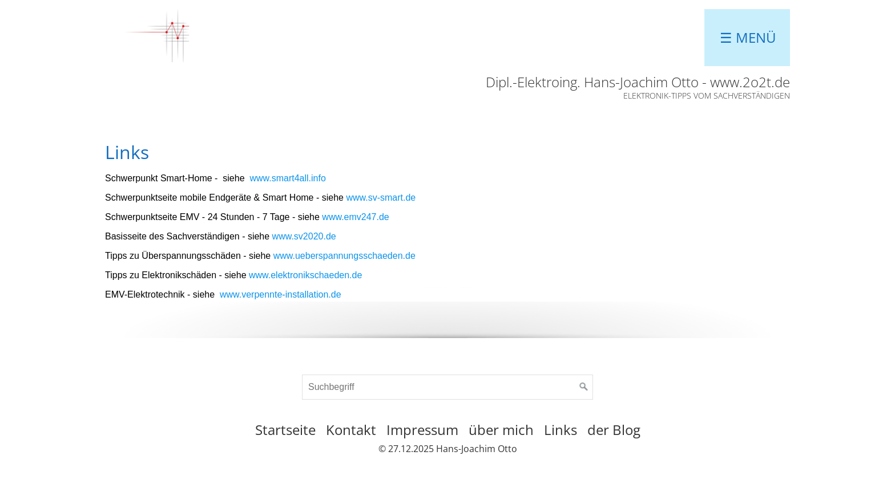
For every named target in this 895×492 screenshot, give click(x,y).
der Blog (613, 429)
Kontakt (351, 429)
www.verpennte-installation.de (280, 294)
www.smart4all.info (287, 178)
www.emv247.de (355, 217)
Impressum (422, 429)
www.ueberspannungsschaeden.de (344, 256)
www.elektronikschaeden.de (305, 275)
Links (560, 429)
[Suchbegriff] (447, 387)
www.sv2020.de (304, 236)
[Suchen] (584, 387)
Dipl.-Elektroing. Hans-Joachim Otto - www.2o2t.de (638, 81)
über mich (501, 429)
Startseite (285, 429)
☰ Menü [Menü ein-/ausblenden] (748, 37)
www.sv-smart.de (381, 197)
